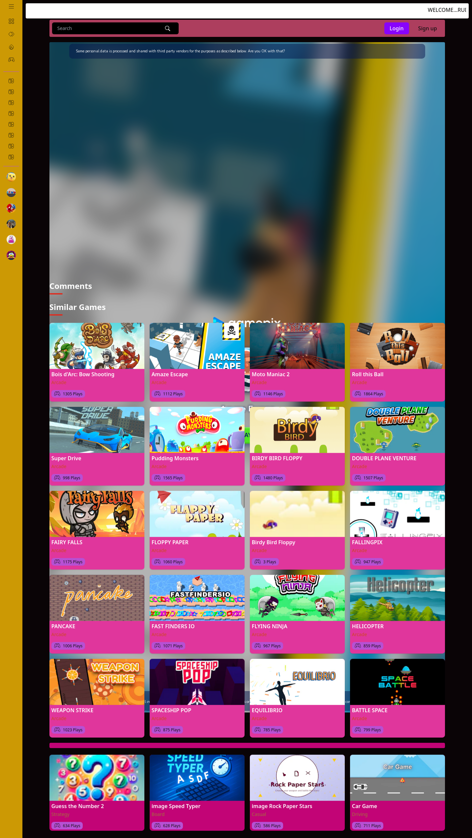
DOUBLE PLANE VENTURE (384, 456)
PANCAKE (63, 624)
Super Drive (66, 456)
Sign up (427, 28)
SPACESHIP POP (172, 708)
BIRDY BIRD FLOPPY (277, 456)
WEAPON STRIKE (72, 708)
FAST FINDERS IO (173, 624)
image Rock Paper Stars (282, 803)
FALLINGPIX (367, 540)
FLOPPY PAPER (170, 540)
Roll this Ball (368, 372)
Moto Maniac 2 (271, 372)
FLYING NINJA (269, 624)
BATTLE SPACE (370, 708)
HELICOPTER (368, 624)
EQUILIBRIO (267, 708)
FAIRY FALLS (66, 540)
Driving (360, 812)
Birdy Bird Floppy (273, 540)
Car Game (364, 803)
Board (158, 812)
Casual (259, 812)
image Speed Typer (176, 803)
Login (397, 28)
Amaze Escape (170, 372)
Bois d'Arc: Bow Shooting (82, 372)
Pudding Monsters (175, 456)
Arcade (59, 380)
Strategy (60, 812)
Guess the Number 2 (77, 803)
